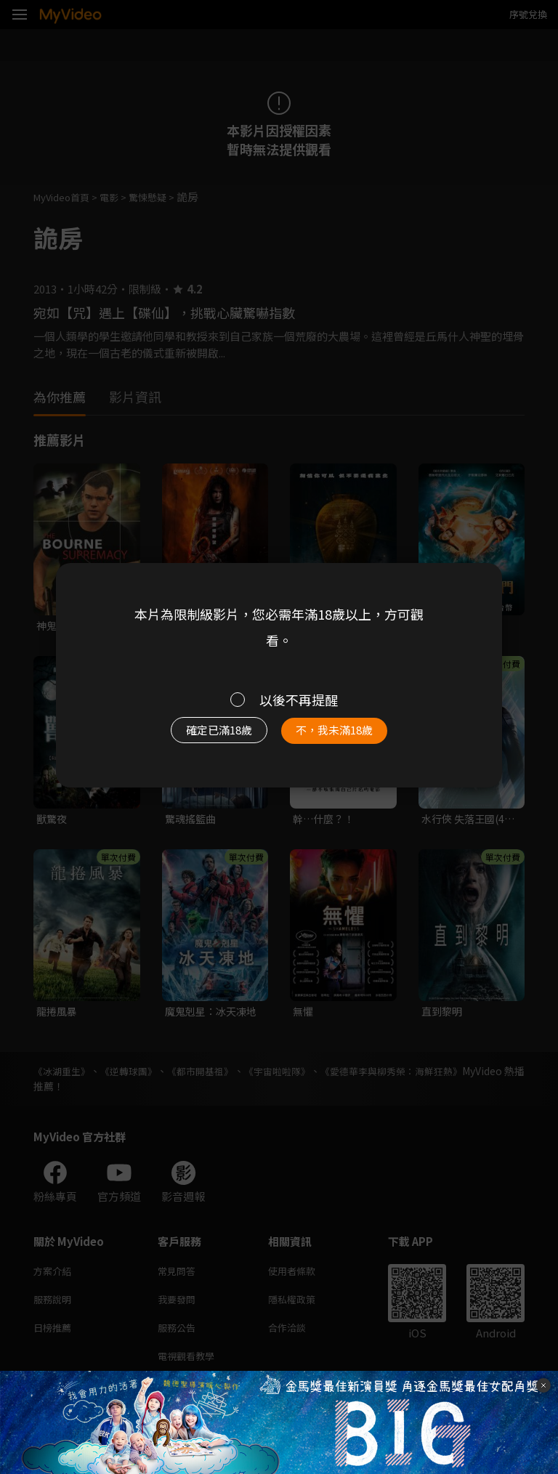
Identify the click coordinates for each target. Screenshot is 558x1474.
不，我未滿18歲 (342, 734)
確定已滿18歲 (210, 734)
